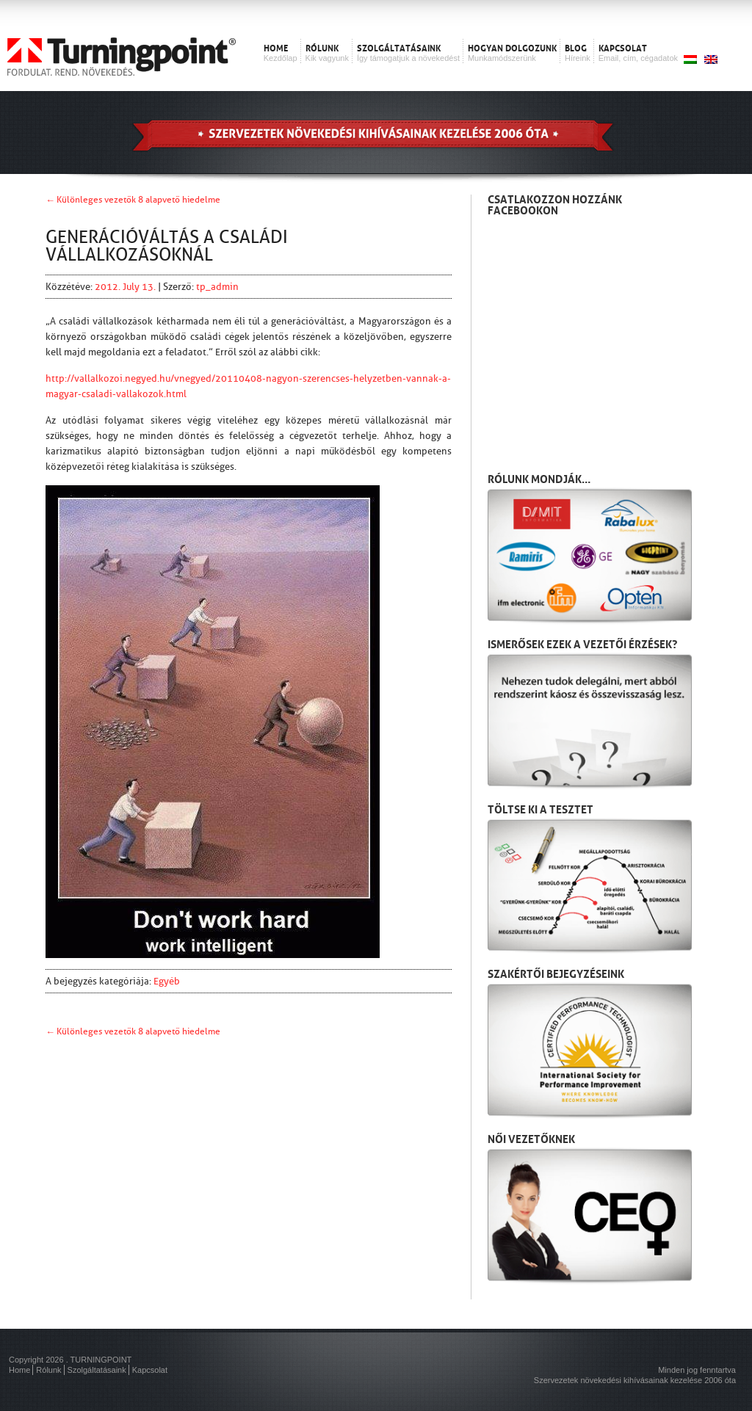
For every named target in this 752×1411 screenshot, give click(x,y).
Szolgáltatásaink (97, 1369)
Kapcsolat (149, 1369)
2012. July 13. (126, 286)
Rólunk (48, 1369)
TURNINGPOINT (101, 1359)
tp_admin (217, 286)
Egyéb (166, 981)
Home (19, 1369)
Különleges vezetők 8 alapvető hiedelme (138, 200)
